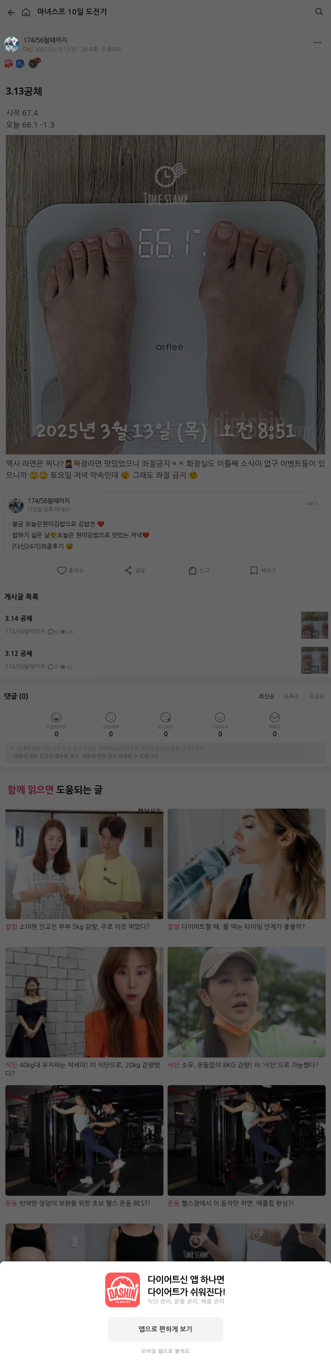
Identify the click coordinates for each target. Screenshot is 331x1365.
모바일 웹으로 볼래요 (165, 1351)
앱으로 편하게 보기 (165, 1329)
